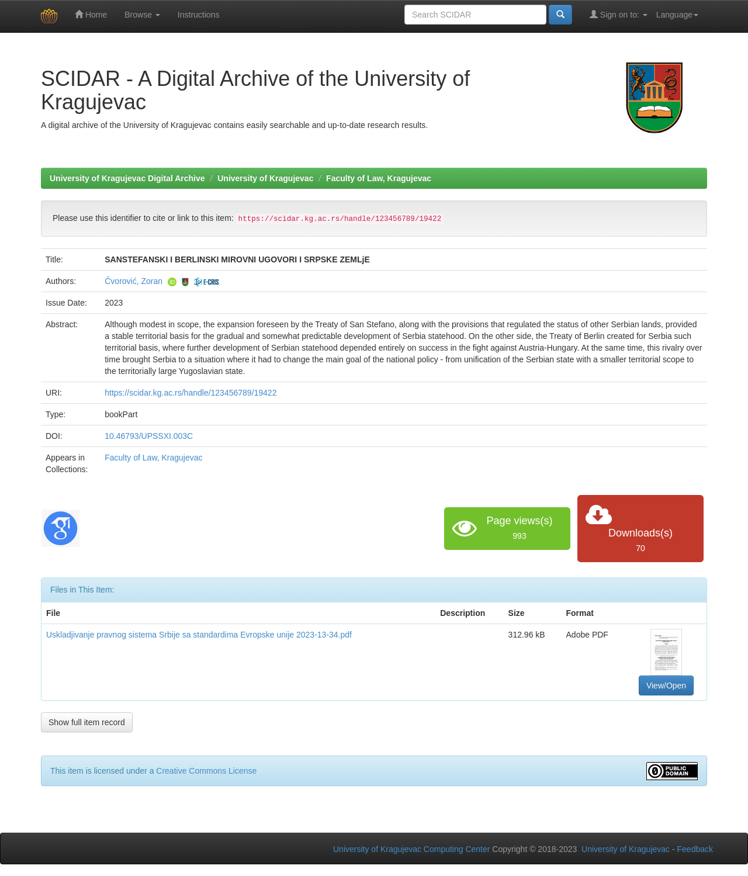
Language (677, 14)
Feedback (695, 849)
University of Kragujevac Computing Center (411, 849)
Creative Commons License (206, 770)
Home (91, 14)
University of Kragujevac (265, 178)
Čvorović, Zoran (133, 281)
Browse (142, 14)
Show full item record (87, 722)
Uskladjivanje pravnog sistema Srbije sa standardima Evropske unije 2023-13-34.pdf (199, 634)
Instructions (199, 14)
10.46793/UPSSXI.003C (149, 436)
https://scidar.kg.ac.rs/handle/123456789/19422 (190, 392)
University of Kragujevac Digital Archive (127, 178)
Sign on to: (618, 14)
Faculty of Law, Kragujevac (378, 178)
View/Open (666, 685)
